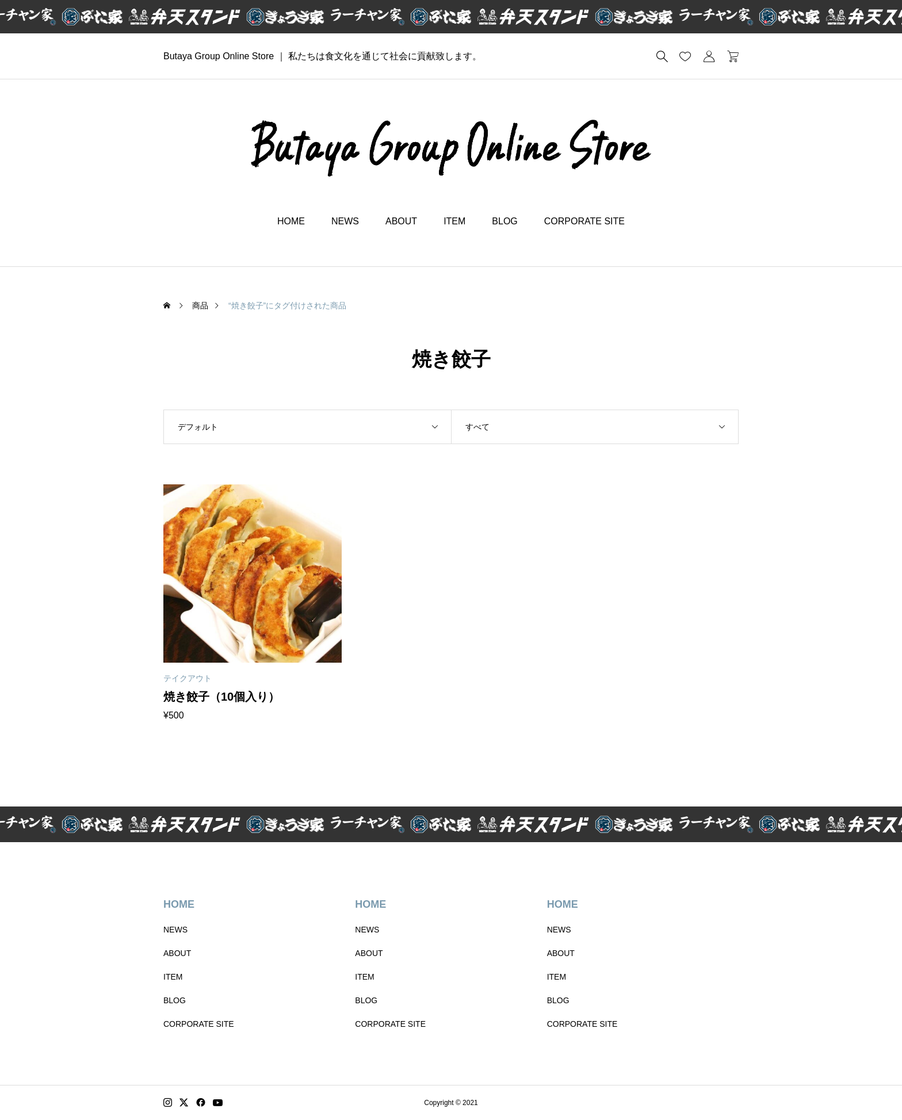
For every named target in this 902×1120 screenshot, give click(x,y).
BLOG (504, 221)
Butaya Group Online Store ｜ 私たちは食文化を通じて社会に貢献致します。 (322, 56)
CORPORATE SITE (584, 221)
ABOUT (401, 221)
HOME (291, 221)
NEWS (345, 221)
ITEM (454, 221)
